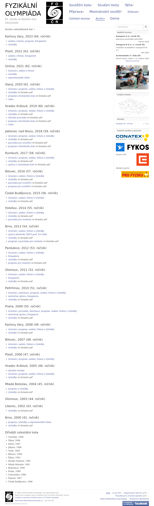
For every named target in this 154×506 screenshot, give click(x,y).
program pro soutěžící (19, 186)
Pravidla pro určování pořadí (129, 495)
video (11, 99)
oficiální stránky (16, 370)
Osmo (114, 18)
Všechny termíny (132, 61)
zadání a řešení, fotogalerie (22, 56)
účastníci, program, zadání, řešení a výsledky (31, 89)
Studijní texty (108, 5)
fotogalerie (13, 255)
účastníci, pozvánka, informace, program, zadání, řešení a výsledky (42, 310)
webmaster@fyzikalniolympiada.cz (29, 500)
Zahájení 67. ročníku (124, 124)
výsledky (12, 44)
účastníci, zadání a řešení (21, 71)
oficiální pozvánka (17, 117)
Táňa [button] (129, 5)
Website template (12, 503)
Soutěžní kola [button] (80, 5)
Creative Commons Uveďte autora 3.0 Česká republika (37, 497)
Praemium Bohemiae (139, 498)
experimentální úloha (19, 77)
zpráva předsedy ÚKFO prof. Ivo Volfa (27, 234)
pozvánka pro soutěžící (20, 142)
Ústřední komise (79, 18)
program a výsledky (18, 388)
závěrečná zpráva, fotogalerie (23, 295)
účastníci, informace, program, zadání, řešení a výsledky (37, 292)
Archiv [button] (100, 18)
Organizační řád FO (133, 492)
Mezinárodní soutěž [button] (105, 11)
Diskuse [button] (133, 11)
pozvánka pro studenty (20, 219)
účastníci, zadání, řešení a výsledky (26, 176)
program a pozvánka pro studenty (25, 241)
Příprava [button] (76, 11)
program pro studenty (19, 262)
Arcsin (24, 503)
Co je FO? (117, 492)
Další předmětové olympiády (113, 498)
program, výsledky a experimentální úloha (29, 421)
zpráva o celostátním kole (21, 164)
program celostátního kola (21, 96)
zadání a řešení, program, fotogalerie (27, 41)
